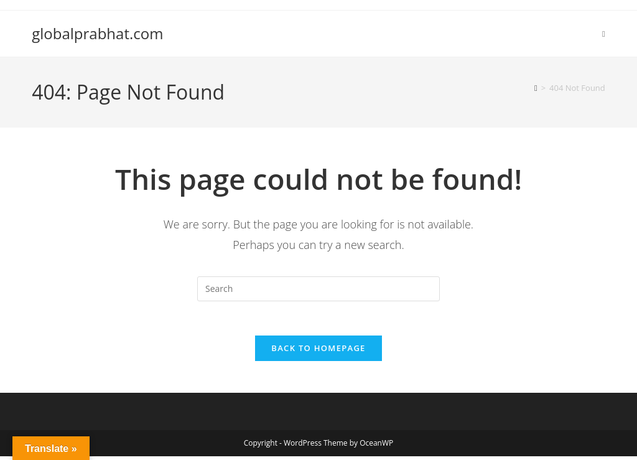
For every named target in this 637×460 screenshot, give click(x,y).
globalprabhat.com (97, 33)
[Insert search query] (318, 288)
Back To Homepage (318, 351)
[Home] (535, 87)
